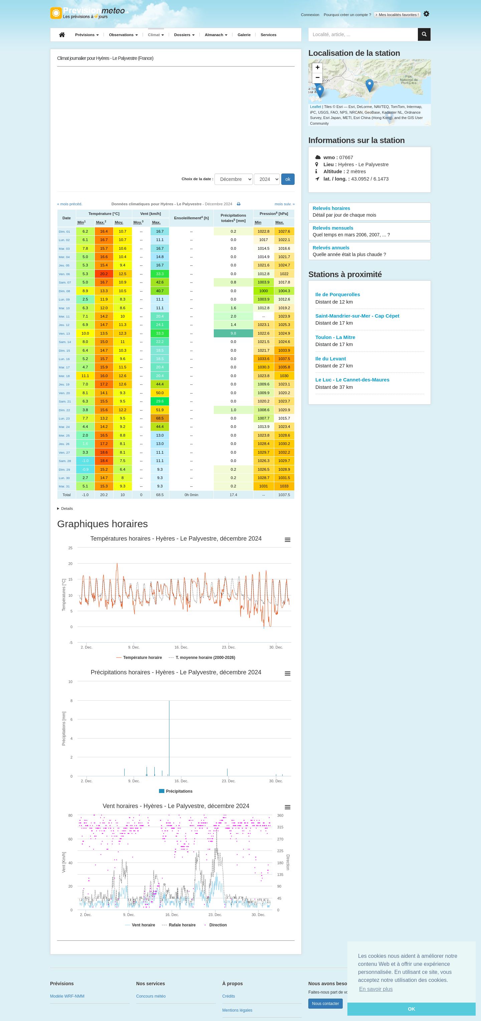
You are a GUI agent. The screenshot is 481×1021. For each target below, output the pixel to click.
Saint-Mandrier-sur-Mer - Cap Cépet (369, 320)
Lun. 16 (64, 359)
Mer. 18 (64, 376)
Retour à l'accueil (89, 13)
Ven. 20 (64, 393)
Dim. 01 (64, 231)
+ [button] (317, 68)
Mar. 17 (64, 367)
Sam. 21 (65, 401)
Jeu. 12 (64, 325)
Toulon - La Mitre (369, 341)
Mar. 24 (64, 427)
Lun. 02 (64, 240)
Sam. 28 (65, 461)
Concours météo (151, 996)
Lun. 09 (64, 299)
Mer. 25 (64, 435)
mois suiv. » (285, 204)
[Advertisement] (176, 120)
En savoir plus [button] (376, 989)
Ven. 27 (64, 452)
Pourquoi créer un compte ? (347, 15)
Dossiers (184, 35)
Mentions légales (237, 1010)
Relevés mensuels (370, 231)
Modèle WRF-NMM (67, 996)
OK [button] (411, 1009)
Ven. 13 (64, 333)
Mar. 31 (64, 486)
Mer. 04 (64, 257)
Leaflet (315, 107)
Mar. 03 (64, 248)
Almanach (216, 35)
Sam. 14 (65, 342)
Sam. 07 (65, 282)
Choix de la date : (197, 179)
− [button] (317, 78)
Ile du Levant (369, 362)
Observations (123, 35)
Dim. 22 (64, 410)
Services (268, 35)
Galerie (244, 35)
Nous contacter (325, 1003)
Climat (156, 35)
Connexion (310, 15)
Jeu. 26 (64, 444)
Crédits (228, 996)
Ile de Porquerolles (369, 298)
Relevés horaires (370, 212)
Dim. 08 (64, 291)
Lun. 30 (64, 478)
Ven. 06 (64, 274)
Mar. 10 (64, 308)
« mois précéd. (69, 204)
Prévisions (87, 35)
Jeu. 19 (64, 384)
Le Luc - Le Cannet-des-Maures (369, 383)
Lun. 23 (64, 418)
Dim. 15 (64, 350)
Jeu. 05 (64, 265)
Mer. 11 (64, 316)
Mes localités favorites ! (397, 15)
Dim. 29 (64, 469)
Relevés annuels (370, 251)
